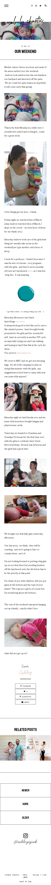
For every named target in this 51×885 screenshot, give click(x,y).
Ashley (26, 672)
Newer (25, 790)
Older (25, 818)
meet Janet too (24, 352)
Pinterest (25, 696)
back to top (25, 881)
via (43, 311)
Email (25, 702)
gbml (25, 877)
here (29, 270)
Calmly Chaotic (26, 22)
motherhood (25, 679)
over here (20, 321)
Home (25, 804)
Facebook (25, 686)
